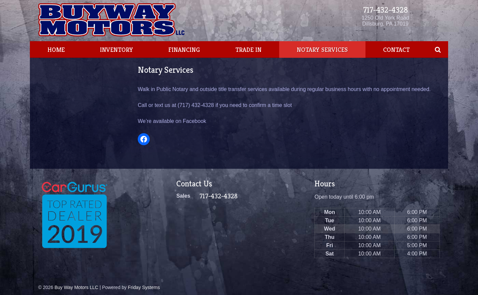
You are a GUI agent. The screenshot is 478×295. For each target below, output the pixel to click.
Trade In (248, 49)
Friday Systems (144, 287)
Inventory (116, 49)
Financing (184, 49)
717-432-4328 (385, 10)
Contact (396, 49)
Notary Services (322, 49)
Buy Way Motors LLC (76, 287)
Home (56, 49)
